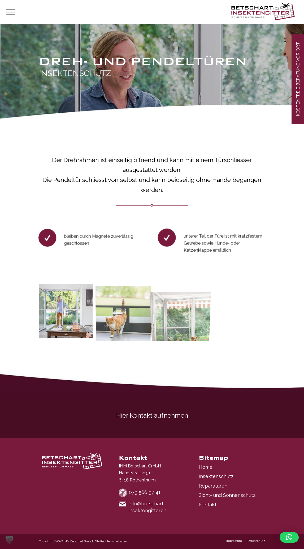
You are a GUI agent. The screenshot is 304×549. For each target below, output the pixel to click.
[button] (9, 539)
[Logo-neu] (263, 12)
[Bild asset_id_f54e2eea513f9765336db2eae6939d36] (68, 312)
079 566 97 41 (144, 492)
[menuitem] (11, 12)
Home (205, 467)
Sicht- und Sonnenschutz (227, 495)
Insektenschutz (216, 476)
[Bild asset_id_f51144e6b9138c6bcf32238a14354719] (125, 312)
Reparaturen (213, 486)
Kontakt (207, 504)
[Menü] (11, 12)
